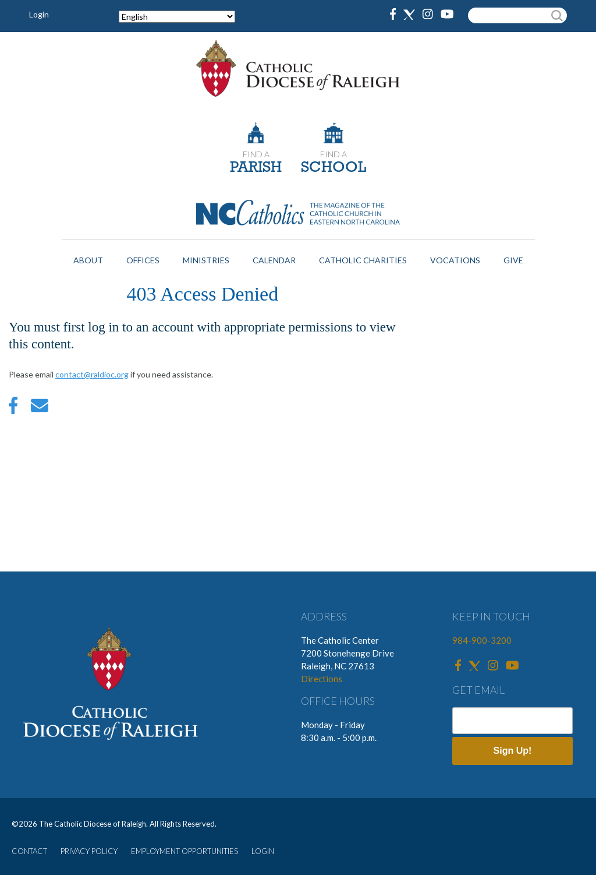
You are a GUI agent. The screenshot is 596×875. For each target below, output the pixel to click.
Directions (321, 678)
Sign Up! (513, 751)
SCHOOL (333, 168)
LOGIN (262, 851)
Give (513, 260)
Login (39, 14)
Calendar (274, 260)
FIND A (256, 154)
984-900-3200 (482, 640)
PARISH (256, 168)
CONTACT (29, 851)
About (88, 260)
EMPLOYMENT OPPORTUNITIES (184, 851)
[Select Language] (177, 16)
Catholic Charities (363, 260)
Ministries (206, 260)
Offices (142, 260)
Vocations (455, 260)
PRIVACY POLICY (89, 851)
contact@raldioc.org (92, 374)
